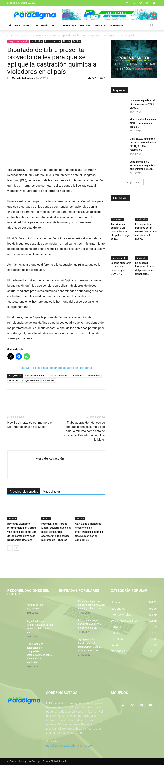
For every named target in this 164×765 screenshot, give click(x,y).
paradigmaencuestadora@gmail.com (70, 745)
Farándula (70, 25)
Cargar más (134, 182)
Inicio (10, 35)
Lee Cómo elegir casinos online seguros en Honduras (56, 368)
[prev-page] (10, 548)
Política (76, 41)
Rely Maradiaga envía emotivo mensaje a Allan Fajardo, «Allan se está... (91, 605)
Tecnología (116, 25)
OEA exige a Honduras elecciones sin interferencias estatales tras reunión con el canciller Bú (89, 531)
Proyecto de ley (30, 380)
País (17, 25)
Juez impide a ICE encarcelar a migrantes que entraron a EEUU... (142, 165)
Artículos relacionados (24, 491)
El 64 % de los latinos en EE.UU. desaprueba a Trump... (143, 123)
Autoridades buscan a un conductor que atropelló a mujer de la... (121, 231)
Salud (55, 25)
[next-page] (16, 548)
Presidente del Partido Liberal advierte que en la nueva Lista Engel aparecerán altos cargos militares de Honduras (56, 531)
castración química (35, 375)
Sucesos (100, 25)
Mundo (27, 25)
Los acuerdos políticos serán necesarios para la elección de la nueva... (146, 231)
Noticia (66, 41)
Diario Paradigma (59, 375)
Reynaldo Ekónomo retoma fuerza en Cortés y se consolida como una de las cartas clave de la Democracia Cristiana (22, 531)
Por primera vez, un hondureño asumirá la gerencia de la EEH (90, 624)
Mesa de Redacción (22, 78)
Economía (42, 25)
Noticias (13, 380)
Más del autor (51, 491)
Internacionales (52, 41)
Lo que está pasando (29, 35)
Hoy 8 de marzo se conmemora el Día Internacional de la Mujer (29, 425)
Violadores (48, 380)
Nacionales (51, 35)
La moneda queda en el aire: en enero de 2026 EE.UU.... (142, 104)
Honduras (78, 375)
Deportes (85, 25)
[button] (152, 25)
